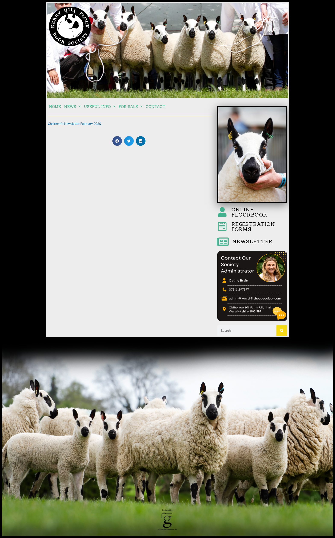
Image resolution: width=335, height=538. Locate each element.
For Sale (130, 106)
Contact (155, 106)
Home (55, 106)
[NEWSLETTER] (222, 241)
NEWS (72, 106)
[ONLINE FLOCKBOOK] (222, 212)
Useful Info (100, 106)
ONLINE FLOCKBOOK (249, 212)
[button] (117, 141)
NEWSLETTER (252, 241)
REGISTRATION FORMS (253, 227)
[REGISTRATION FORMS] (222, 226)
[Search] (281, 330)
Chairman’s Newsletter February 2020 (74, 123)
